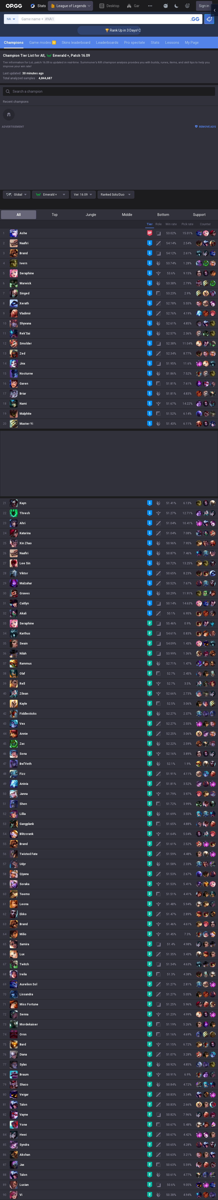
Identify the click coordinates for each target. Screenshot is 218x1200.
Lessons (172, 42)
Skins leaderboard (76, 42)
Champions (13, 42)
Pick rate (187, 224)
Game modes (42, 42)
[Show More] (166, 6)
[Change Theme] (176, 6)
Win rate (171, 224)
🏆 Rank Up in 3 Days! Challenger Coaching (84, 30)
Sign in (204, 6)
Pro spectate (134, 42)
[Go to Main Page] (14, 6)
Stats (155, 42)
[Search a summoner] (195, 19)
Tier (150, 224)
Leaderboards (107, 42)
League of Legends (70, 6)
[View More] (150, 6)
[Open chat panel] (214, 88)
